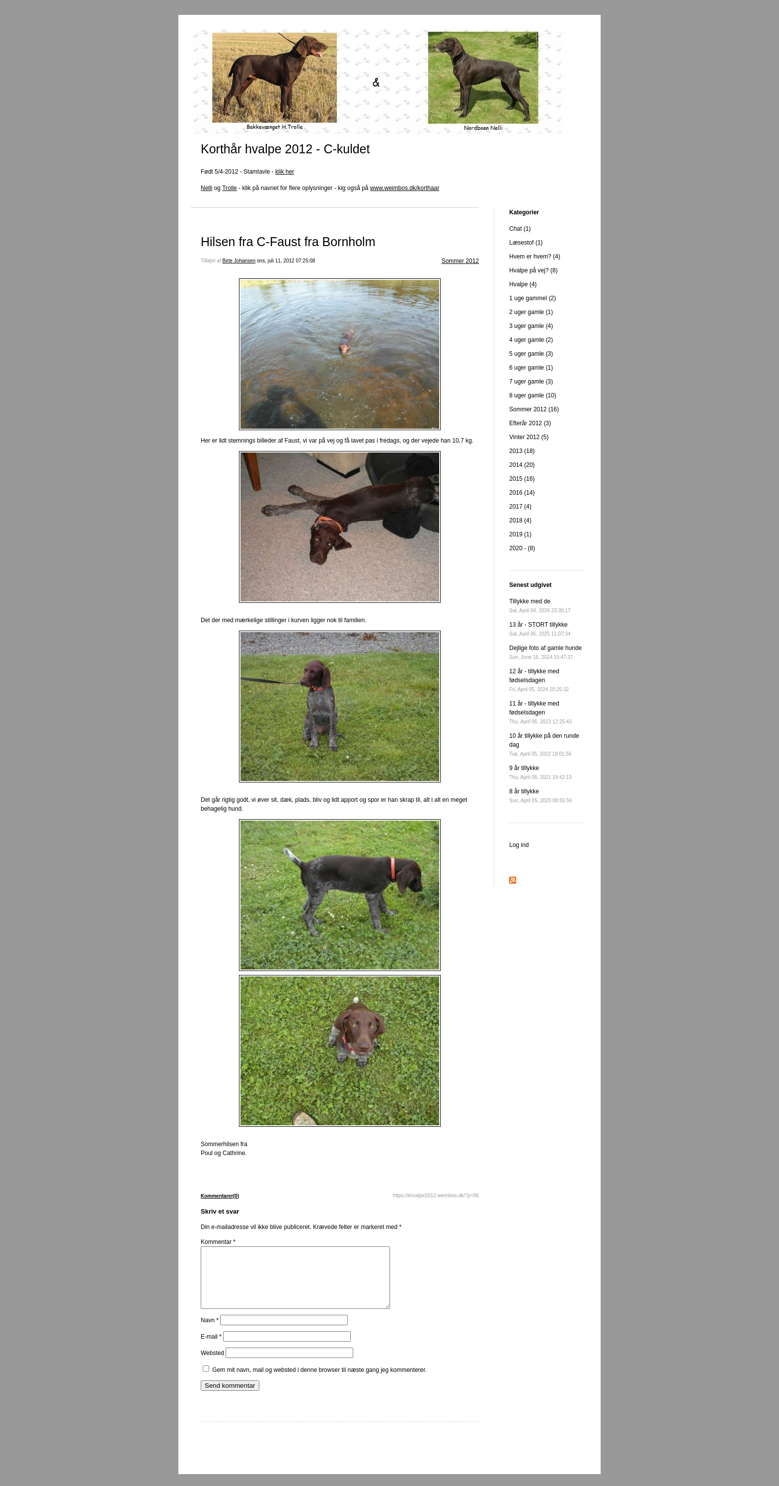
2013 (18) (522, 451)
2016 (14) (522, 492)
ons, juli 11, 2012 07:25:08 (286, 260)
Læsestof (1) (526, 242)
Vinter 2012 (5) (528, 437)
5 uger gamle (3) (531, 353)
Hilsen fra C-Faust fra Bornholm (288, 242)
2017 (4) (520, 506)
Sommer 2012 (460, 261)
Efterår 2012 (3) (530, 423)
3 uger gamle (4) (531, 326)
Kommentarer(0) (220, 1196)
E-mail (211, 1348)
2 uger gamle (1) (531, 312)
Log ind (519, 844)
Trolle (229, 188)
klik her (284, 171)
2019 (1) (520, 534)
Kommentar (218, 1241)
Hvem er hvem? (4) (534, 256)
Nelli (206, 188)
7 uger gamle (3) (531, 381)
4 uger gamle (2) (531, 339)
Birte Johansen (239, 260)
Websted (212, 1364)
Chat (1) (520, 228)
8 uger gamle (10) (532, 395)
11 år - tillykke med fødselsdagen (540, 712)
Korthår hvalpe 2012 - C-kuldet (285, 149)
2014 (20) (522, 464)
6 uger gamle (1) (531, 367)
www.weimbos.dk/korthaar (404, 188)
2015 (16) (522, 478)
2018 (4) (520, 520)
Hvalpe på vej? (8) (533, 270)
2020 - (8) (522, 548)
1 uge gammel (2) (532, 298)
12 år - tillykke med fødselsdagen (539, 680)
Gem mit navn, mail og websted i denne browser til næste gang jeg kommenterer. (319, 1381)
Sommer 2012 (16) (534, 409)
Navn (210, 1332)
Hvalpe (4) (523, 284)
